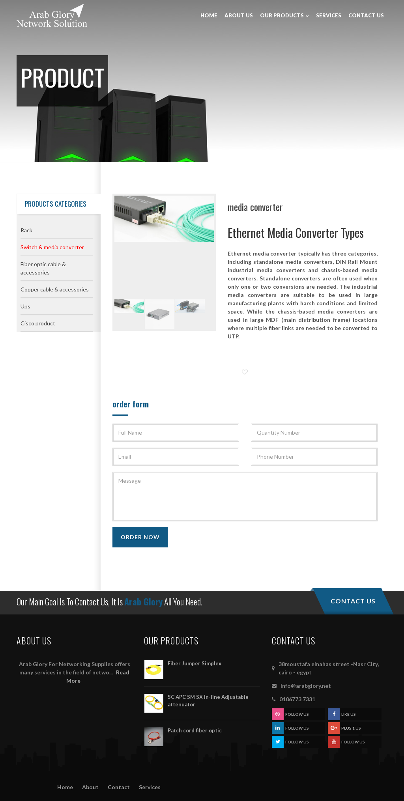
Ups (25, 306)
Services (150, 787)
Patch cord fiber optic (195, 730)
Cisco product (38, 323)
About (90, 787)
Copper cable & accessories (55, 289)
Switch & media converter (52, 247)
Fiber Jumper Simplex (194, 663)
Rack (26, 230)
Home (65, 787)
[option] (164, 220)
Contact (119, 787)
